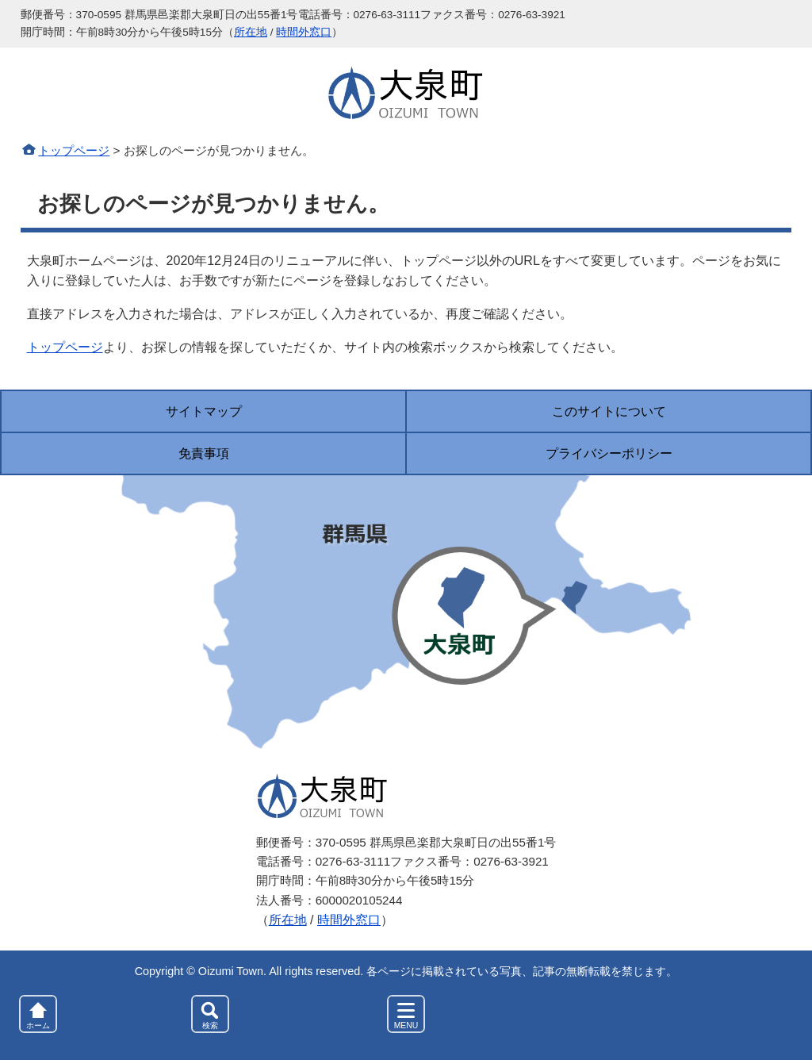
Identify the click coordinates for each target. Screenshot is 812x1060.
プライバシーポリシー (609, 453)
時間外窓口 (303, 32)
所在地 (250, 32)
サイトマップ (204, 411)
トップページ (73, 150)
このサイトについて (609, 411)
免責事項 (203, 453)
